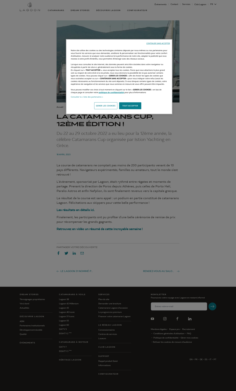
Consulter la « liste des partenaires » (87, 97)
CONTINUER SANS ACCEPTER (158, 43)
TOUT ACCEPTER (130, 105)
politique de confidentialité (111, 92)
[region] (119, 76)
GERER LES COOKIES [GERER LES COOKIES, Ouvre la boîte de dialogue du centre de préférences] (106, 105)
